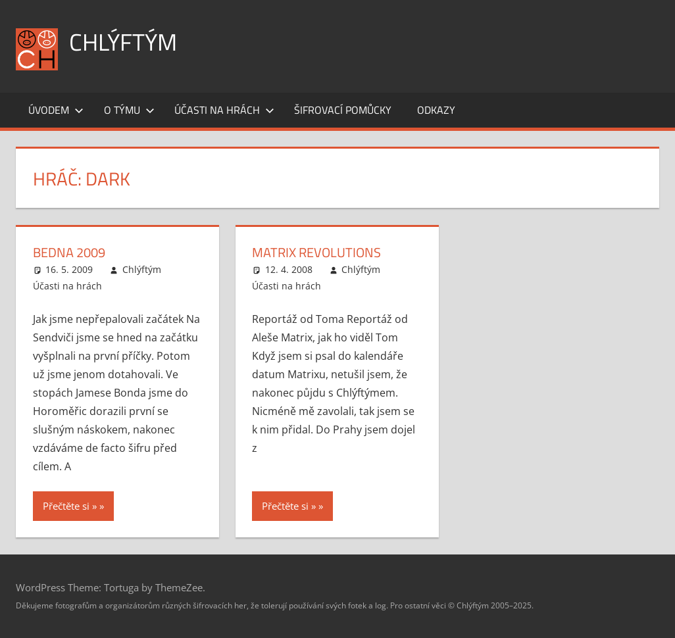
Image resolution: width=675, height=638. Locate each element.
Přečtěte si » (70, 505)
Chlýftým (123, 42)
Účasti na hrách (224, 110)
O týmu (129, 110)
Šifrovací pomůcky (342, 110)
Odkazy (436, 110)
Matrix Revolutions (316, 252)
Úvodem (56, 110)
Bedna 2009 (69, 252)
